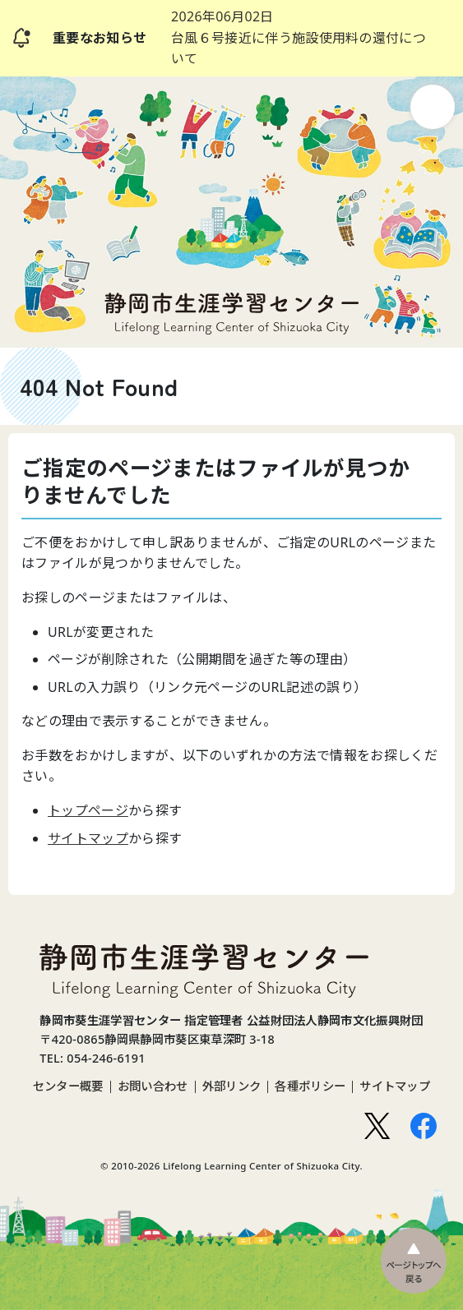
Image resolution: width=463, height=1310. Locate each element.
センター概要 (68, 1086)
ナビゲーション (432, 107)
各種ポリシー (310, 1086)
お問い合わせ (153, 1086)
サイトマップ (88, 838)
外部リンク (232, 1086)
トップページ (88, 810)
